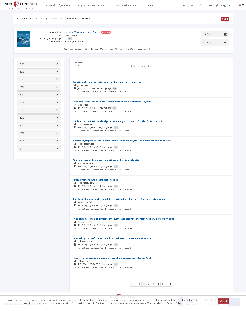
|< (132, 284)
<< (138, 284)
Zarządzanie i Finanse (52, 18)
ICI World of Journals (27, 18)
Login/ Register (220, 5)
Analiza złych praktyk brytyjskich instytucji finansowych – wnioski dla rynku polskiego (122, 140)
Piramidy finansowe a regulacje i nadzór (95, 179)
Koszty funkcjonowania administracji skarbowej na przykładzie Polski (112, 257)
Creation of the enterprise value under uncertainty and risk (107, 82)
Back (225, 18)
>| (170, 284)
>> (163, 284)
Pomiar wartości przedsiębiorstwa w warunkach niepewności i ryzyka (112, 101)
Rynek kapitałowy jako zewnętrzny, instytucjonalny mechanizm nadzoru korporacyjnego (123, 218)
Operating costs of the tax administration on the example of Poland (112, 238)
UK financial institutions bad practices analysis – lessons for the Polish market (117, 121)
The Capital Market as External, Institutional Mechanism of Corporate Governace (119, 199)
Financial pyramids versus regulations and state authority (106, 160)
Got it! (223, 301)
